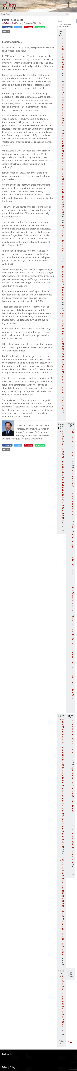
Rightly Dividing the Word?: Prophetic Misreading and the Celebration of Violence (63, 148)
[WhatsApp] (8, 32)
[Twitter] (21, 27)
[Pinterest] (34, 27)
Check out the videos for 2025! (63, 1000)
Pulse (39, 23)
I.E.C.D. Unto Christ (63, 239)
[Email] (21, 32)
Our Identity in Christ (63, 283)
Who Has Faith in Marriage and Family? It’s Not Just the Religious (73, 522)
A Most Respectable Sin (73, 845)
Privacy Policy (8, 1067)
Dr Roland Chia (9, 23)
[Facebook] (8, 27)
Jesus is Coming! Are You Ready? (73, 791)
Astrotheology (63, 54)
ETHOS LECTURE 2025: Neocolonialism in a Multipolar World (63, 476)
